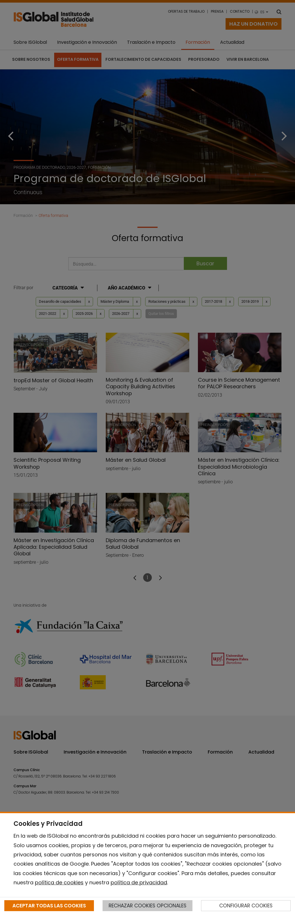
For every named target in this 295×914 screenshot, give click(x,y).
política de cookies (59, 882)
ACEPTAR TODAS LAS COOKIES (49, 905)
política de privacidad (139, 882)
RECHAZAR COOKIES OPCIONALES (147, 905)
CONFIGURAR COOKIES (246, 905)
